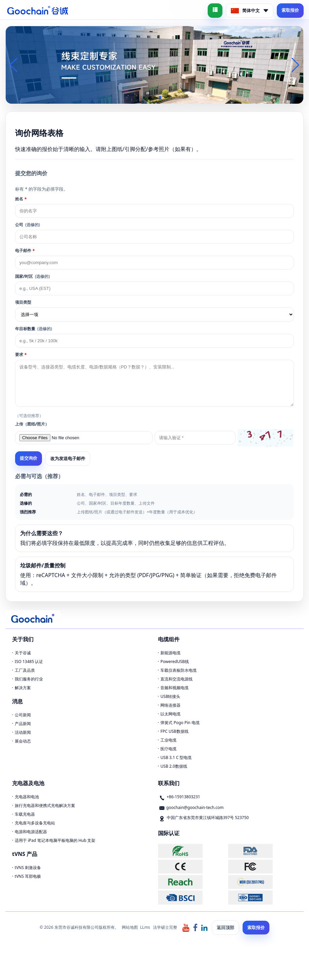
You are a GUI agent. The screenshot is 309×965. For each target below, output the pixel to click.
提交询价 (28, 458)
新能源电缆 (170, 653)
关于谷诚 (23, 653)
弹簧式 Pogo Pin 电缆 (179, 722)
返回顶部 (225, 927)
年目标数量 (33, 329)
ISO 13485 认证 (29, 661)
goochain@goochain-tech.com (195, 807)
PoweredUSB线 (174, 661)
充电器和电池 (27, 797)
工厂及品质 (25, 670)
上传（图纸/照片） (32, 424)
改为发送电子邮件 (67, 458)
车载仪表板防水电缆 (178, 670)
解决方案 (23, 688)
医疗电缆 (168, 749)
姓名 (21, 199)
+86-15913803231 (183, 797)
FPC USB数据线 (174, 731)
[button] (144, 97)
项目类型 (23, 302)
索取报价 (290, 10)
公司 (27, 224)
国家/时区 (32, 276)
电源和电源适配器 (31, 831)
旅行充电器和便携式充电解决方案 (45, 805)
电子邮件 (25, 250)
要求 (21, 354)
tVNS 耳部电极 (28, 876)
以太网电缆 (170, 714)
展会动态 (23, 741)
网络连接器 (170, 705)
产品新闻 (23, 723)
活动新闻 (23, 732)
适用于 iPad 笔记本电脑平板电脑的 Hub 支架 (55, 840)
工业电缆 (168, 740)
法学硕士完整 (165, 927)
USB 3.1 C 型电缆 (176, 757)
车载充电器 (25, 814)
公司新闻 (23, 715)
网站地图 (130, 927)
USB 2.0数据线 (173, 766)
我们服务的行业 (29, 679)
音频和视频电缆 (174, 688)
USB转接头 (170, 696)
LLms (145, 927)
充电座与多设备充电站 (35, 823)
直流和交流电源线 (176, 679)
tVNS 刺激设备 (28, 867)
